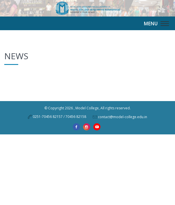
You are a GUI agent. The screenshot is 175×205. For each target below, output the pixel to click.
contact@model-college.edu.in (122, 116)
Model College (87, 108)
